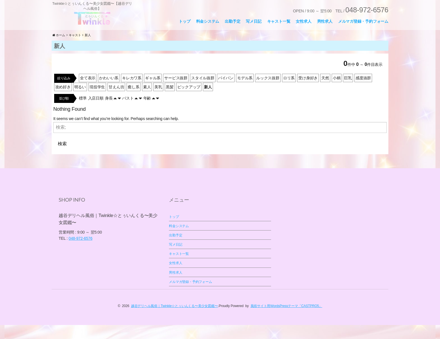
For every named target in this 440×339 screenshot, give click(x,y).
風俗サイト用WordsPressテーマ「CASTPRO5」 (286, 320)
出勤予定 (232, 21)
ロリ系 (289, 92)
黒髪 (170, 101)
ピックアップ (189, 101)
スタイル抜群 (202, 92)
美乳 (158, 101)
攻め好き (63, 101)
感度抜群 (363, 92)
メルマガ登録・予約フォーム (363, 21)
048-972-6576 (81, 252)
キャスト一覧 (278, 21)
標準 (83, 112)
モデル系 (245, 92)
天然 (325, 92)
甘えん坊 (116, 101)
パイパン (225, 92)
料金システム (207, 21)
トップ (184, 21)
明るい (80, 101)
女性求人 (303, 21)
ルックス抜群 (267, 92)
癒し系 (133, 101)
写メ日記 (253, 21)
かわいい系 (108, 92)
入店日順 (96, 112)
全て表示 (87, 92)
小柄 (337, 92)
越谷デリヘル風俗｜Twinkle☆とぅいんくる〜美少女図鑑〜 (174, 320)
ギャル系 (153, 92)
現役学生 (97, 101)
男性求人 (325, 21)
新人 (208, 101)
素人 (147, 101)
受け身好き (308, 92)
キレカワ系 (131, 92)
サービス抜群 (175, 92)
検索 (62, 157)
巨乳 (348, 92)
